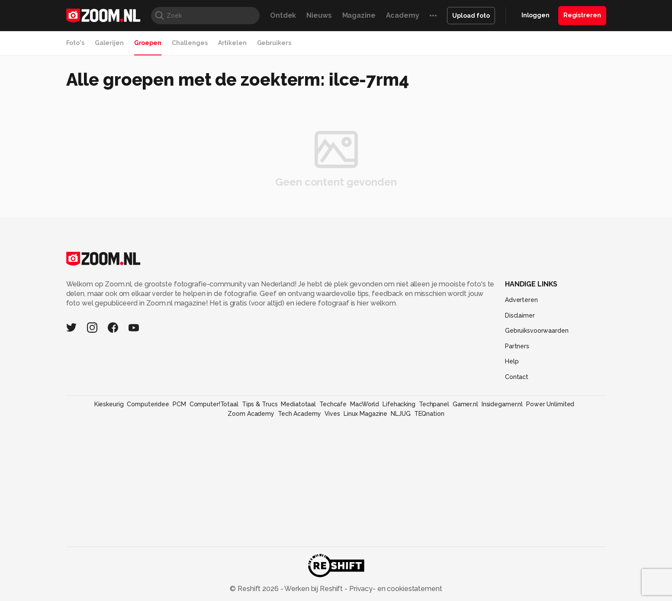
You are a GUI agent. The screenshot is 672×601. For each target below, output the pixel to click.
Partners (517, 346)
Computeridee (148, 404)
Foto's (75, 42)
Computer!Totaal (214, 404)
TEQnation (429, 413)
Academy (402, 15)
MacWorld (364, 404)
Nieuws (318, 15)
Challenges (190, 42)
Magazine (359, 15)
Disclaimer (520, 315)
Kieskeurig (109, 404)
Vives (332, 413)
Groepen (147, 42)
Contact (516, 376)
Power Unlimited (550, 404)
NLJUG (400, 413)
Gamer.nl (465, 404)
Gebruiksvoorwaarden (537, 330)
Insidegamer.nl (502, 404)
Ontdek (283, 15)
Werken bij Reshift (313, 589)
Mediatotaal (298, 404)
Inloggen (535, 15)
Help (512, 361)
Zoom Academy (251, 413)
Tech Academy (299, 413)
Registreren (582, 15)
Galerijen (109, 42)
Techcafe (333, 404)
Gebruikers (274, 42)
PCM (179, 404)
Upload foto (471, 15)
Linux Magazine (365, 413)
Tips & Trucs (260, 404)
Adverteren (521, 299)
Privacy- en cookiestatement (394, 589)
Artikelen (232, 42)
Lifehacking (399, 404)
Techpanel (434, 404)
